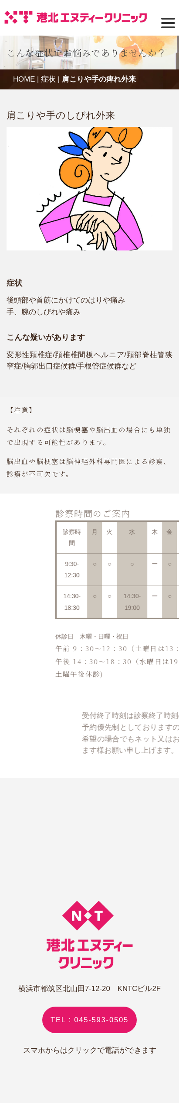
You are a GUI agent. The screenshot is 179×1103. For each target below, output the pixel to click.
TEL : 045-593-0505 (89, 1020)
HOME (24, 79)
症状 (48, 79)
